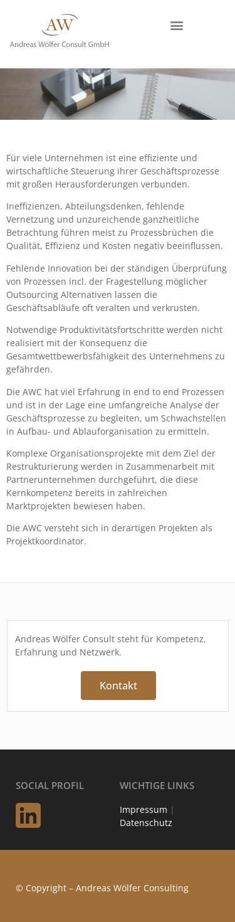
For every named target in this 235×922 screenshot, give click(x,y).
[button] (176, 24)
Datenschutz (146, 823)
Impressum (143, 809)
